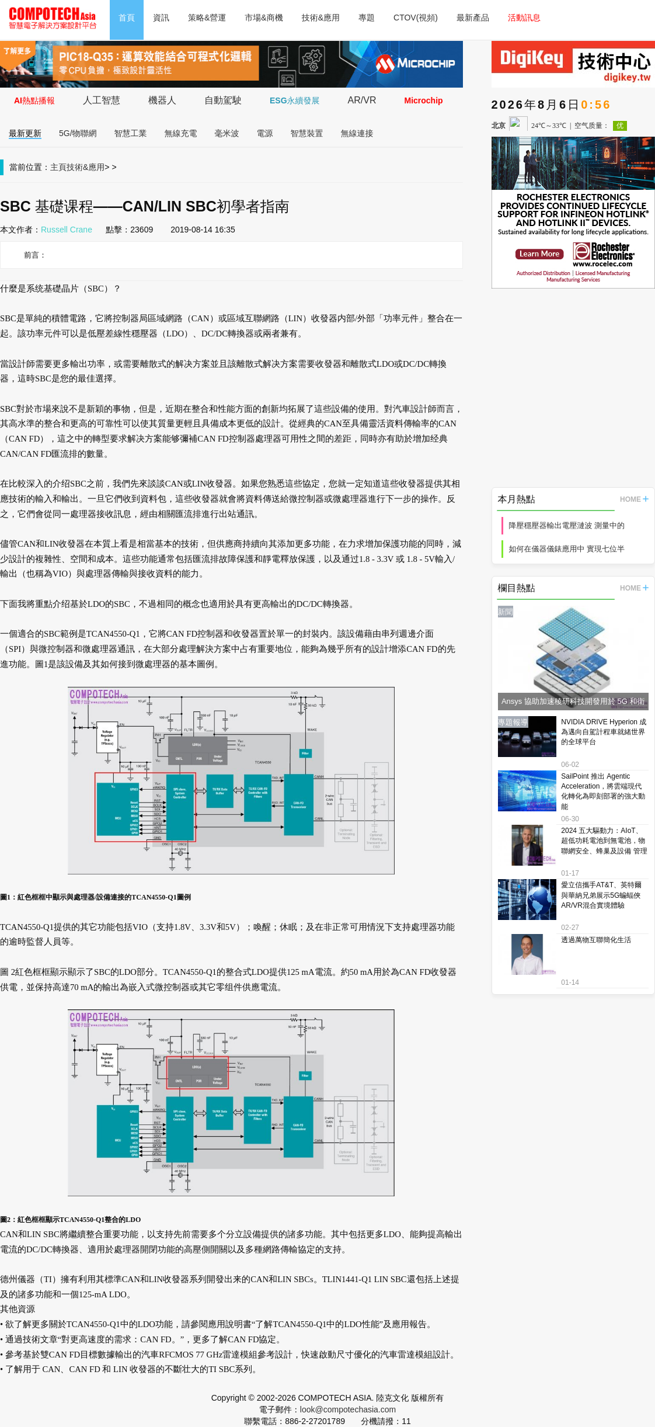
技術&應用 (321, 17)
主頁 (58, 167)
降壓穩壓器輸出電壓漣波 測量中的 (567, 525)
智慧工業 (130, 133)
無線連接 (357, 133)
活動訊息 (524, 17)
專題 (366, 17)
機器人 (162, 100)
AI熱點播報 (34, 100)
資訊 (161, 17)
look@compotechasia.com (348, 1409)
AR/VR (362, 100)
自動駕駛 (223, 100)
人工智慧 (101, 100)
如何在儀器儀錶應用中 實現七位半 (567, 548)
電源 (265, 133)
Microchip (423, 100)
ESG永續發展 (295, 100)
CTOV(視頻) (415, 17)
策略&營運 (207, 17)
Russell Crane (66, 229)
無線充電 (181, 133)
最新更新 (25, 133)
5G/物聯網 (78, 133)
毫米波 (227, 133)
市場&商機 (264, 17)
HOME (634, 499)
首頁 (127, 17)
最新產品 (473, 17)
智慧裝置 (307, 133)
